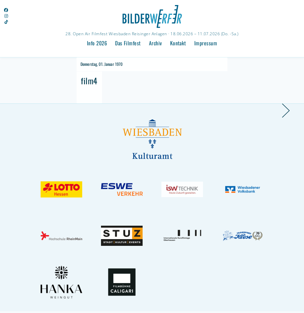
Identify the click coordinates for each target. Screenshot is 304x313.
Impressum (205, 43)
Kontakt (178, 43)
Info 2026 (97, 43)
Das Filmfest (128, 43)
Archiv (155, 43)
